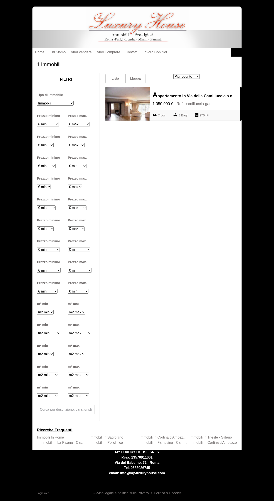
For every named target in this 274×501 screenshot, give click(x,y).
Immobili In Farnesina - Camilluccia (167, 442)
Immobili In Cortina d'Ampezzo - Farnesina (172, 437)
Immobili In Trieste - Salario (211, 437)
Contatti (131, 52)
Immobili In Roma (50, 437)
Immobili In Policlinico (106, 442)
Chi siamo (58, 52)
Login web (43, 493)
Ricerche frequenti (54, 430)
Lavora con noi (155, 52)
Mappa (135, 78)
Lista (115, 78)
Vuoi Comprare (108, 52)
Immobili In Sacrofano (106, 437)
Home (39, 52)
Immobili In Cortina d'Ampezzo (213, 442)
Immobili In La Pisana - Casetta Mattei (68, 442)
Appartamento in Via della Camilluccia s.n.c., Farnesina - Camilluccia (195, 95)
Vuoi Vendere (81, 52)
